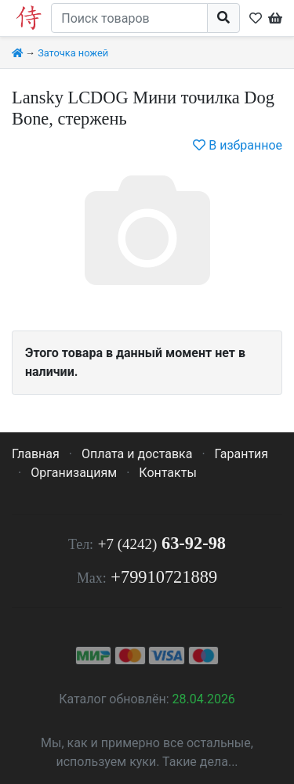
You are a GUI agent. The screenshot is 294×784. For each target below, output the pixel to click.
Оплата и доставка (137, 453)
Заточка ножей (73, 53)
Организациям (74, 472)
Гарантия (242, 453)
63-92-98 (162, 543)
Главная (36, 453)
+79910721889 (164, 577)
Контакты (167, 472)
